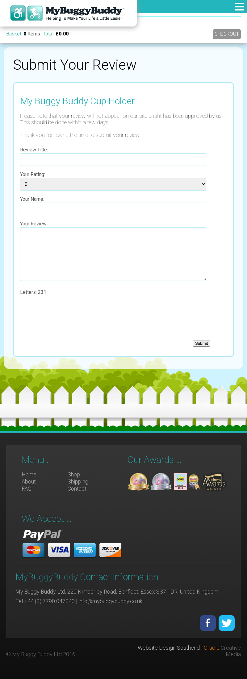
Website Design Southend (169, 647)
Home (29, 474)
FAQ (26, 488)
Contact (77, 488)
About (29, 481)
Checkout (227, 34)
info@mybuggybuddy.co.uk (110, 601)
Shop (74, 474)
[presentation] (67, 321)
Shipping (78, 481)
